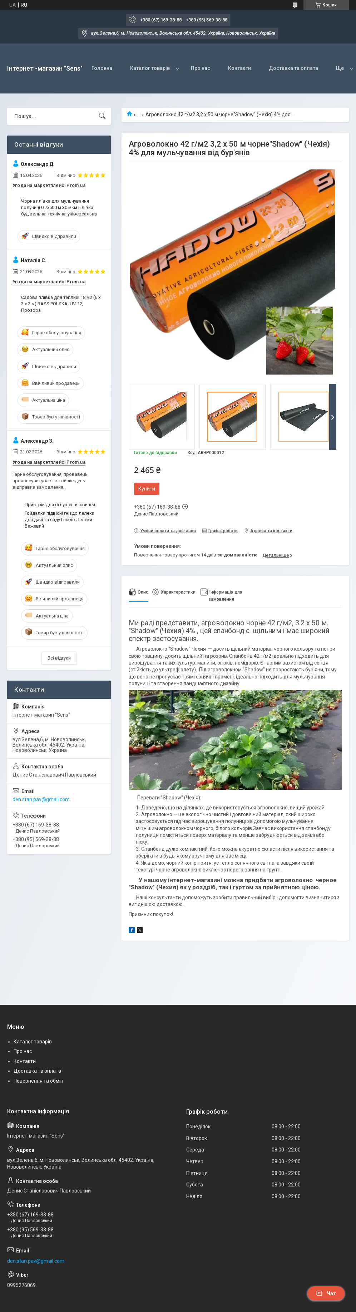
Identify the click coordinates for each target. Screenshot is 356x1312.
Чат (326, 1293)
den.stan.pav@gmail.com (41, 799)
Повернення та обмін (38, 1081)
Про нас (200, 68)
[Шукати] (102, 116)
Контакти (239, 68)
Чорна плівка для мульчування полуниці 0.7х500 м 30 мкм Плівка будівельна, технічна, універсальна (59, 207)
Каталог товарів (150, 68)
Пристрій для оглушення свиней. (60, 504)
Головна (102, 68)
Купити (146, 489)
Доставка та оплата (293, 68)
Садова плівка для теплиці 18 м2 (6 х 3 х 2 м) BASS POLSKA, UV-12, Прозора (60, 304)
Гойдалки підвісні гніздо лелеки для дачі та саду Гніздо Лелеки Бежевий (59, 519)
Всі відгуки (59, 658)
